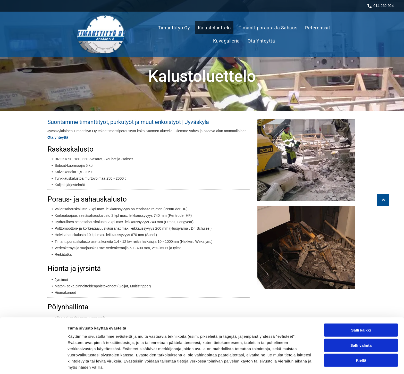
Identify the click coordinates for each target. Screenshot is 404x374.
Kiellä (361, 340)
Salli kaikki (361, 310)
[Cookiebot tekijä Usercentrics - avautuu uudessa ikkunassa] (33, 364)
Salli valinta (361, 325)
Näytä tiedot (275, 364)
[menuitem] (175, 27)
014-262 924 (383, 6)
